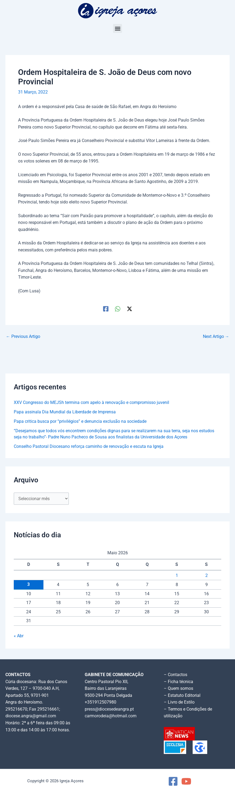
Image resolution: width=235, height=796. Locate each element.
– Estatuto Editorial (182, 695)
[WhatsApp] (117, 309)
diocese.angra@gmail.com (30, 716)
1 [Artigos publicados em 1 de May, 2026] (177, 575)
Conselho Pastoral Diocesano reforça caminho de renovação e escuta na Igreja (89, 446)
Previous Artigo (23, 337)
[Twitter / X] (129, 309)
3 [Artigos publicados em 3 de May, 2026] (28, 584)
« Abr (18, 636)
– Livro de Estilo (179, 702)
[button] (117, 28)
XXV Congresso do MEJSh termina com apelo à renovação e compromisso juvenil (91, 402)
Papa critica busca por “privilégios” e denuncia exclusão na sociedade (80, 421)
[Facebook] (105, 309)
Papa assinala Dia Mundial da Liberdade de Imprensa (65, 412)
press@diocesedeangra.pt (109, 709)
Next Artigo (216, 337)
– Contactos (175, 674)
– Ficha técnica (178, 681)
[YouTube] (186, 781)
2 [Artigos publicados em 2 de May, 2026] (206, 575)
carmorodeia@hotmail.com (111, 716)
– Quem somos (178, 688)
